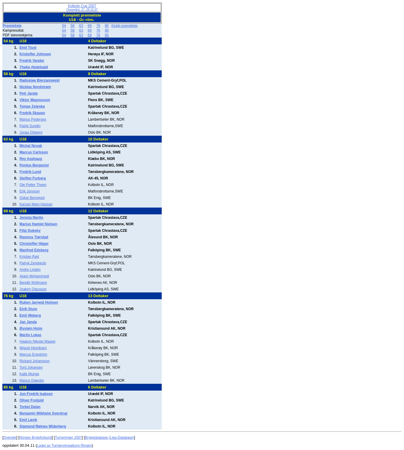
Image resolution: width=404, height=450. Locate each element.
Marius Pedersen (32, 119)
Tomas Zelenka (32, 106)
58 (72, 26)
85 (107, 26)
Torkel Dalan (29, 407)
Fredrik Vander (31, 61)
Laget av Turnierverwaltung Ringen (64, 445)
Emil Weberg (30, 315)
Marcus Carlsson (33, 152)
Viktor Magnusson (34, 100)
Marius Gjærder (31, 380)
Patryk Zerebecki (32, 263)
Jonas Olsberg (30, 132)
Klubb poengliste (124, 26)
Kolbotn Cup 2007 (82, 7)
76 (98, 26)
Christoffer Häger (34, 244)
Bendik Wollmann (33, 283)
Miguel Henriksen (33, 348)
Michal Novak (30, 146)
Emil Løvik (28, 420)
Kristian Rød (29, 257)
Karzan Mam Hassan (36, 204)
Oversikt (9, 438)
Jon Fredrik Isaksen (36, 394)
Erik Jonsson (29, 191)
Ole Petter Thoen (32, 185)
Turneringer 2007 (68, 438)
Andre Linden (29, 270)
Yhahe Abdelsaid (33, 67)
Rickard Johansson (34, 361)
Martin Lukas (30, 335)
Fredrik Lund (30, 172)
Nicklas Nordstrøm (35, 87)
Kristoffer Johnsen (35, 54)
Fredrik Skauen (32, 113)
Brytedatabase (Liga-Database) (109, 438)
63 (81, 26)
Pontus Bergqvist (34, 165)
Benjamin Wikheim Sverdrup (43, 413)
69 (89, 26)
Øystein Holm (30, 328)
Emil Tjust (27, 48)
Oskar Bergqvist (32, 198)
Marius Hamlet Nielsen (38, 224)
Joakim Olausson (33, 289)
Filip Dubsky (29, 231)
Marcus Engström (33, 354)
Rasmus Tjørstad (33, 237)
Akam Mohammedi (34, 276)
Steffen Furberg (32, 178)
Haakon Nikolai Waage (37, 341)
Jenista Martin (31, 218)
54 (64, 26)
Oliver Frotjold (31, 400)
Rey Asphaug (30, 159)
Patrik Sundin (29, 126)
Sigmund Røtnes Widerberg (42, 426)
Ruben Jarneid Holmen (38, 302)
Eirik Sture (28, 309)
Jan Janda (28, 322)
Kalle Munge (29, 374)
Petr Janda (28, 93)
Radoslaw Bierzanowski (39, 80)
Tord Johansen (31, 367)
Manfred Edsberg (33, 250)
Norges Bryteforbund (35, 438)
